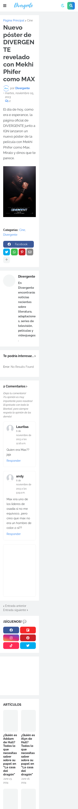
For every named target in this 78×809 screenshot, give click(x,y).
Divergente (10, 234)
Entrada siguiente (14, 610)
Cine (30, 20)
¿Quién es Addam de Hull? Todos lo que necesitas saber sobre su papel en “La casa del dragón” (10, 754)
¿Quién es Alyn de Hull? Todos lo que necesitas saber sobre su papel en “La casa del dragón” (28, 754)
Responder (14, 460)
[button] (5, 5)
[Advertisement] (58, 32)
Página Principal (13, 20)
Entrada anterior (15, 605)
